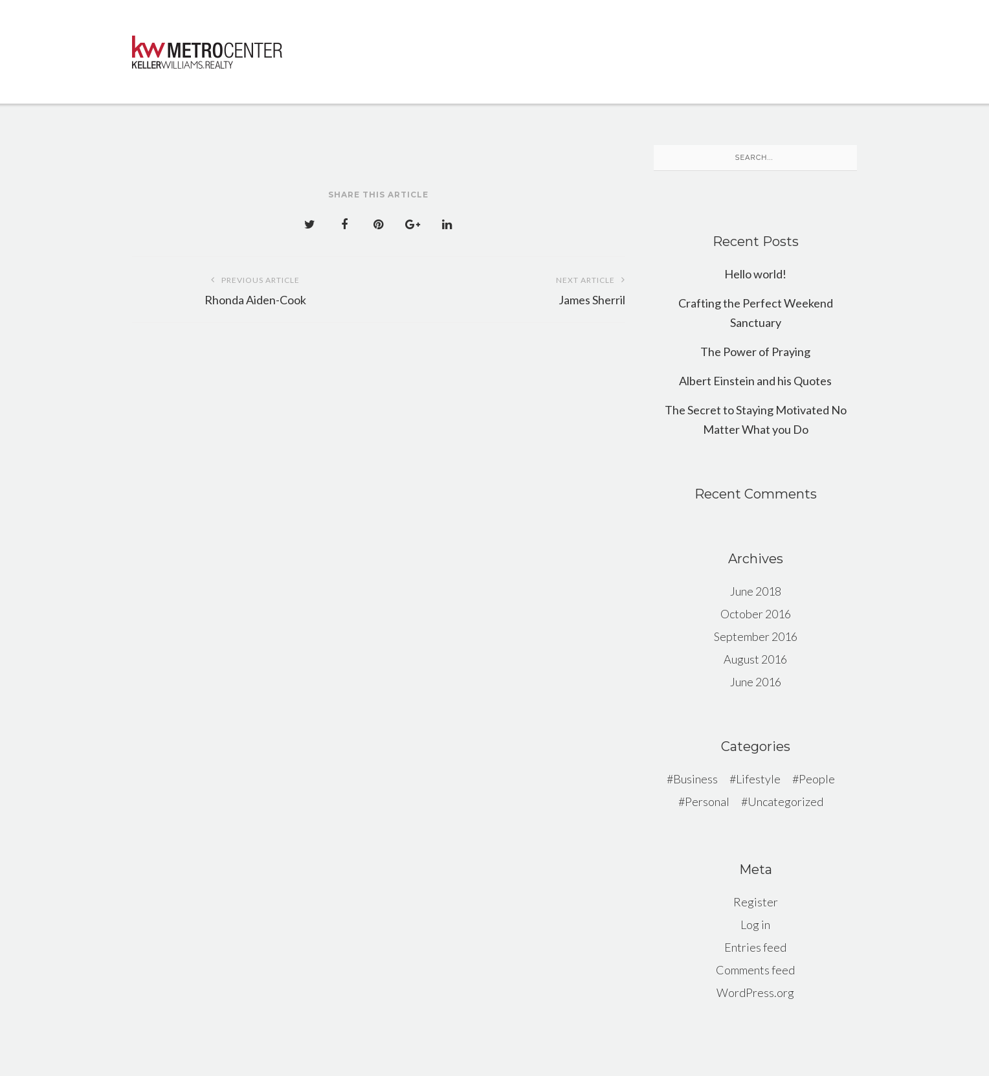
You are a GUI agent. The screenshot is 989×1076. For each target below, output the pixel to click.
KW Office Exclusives (543, 43)
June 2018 (755, 591)
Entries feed (755, 947)
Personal (707, 801)
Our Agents (753, 47)
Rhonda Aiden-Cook (255, 288)
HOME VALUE (382, 72)
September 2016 (755, 636)
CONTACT (469, 76)
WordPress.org (755, 992)
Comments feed (755, 970)
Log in (755, 924)
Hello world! (755, 274)
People (817, 779)
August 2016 (755, 659)
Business (695, 779)
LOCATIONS (661, 45)
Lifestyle (758, 779)
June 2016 (755, 682)
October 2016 (755, 614)
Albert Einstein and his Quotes (755, 381)
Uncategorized (785, 801)
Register (755, 902)
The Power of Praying (755, 351)
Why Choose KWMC (402, 43)
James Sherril (502, 288)
